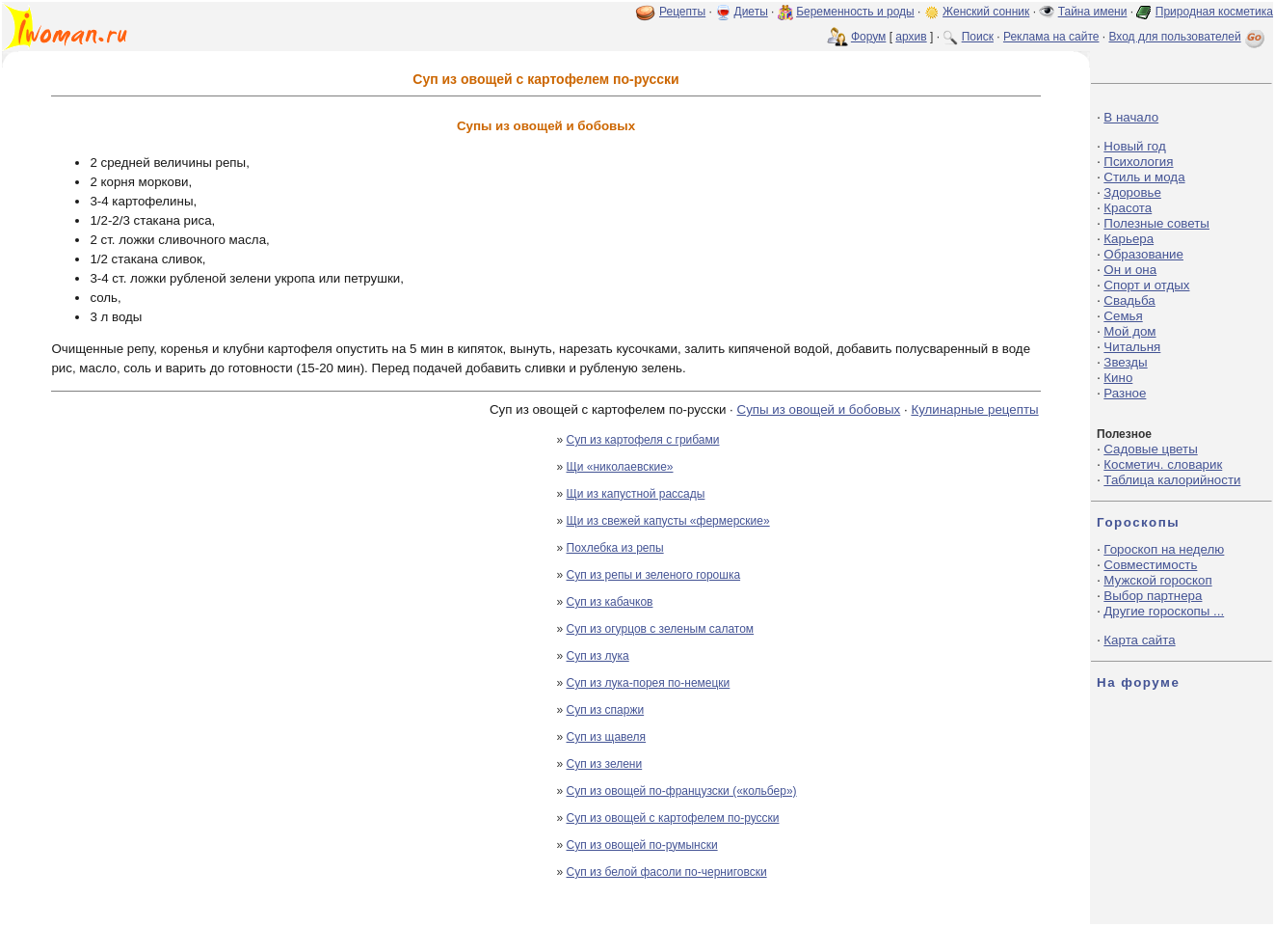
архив (910, 36)
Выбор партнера (1152, 595)
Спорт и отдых (1146, 285)
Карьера (1128, 239)
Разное (1124, 393)
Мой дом (1129, 331)
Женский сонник (986, 11)
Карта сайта (1139, 640)
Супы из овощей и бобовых (819, 409)
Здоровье (1132, 192)
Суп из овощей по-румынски (642, 845)
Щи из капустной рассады (636, 494)
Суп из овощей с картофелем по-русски (673, 818)
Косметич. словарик (1162, 464)
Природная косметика (1214, 11)
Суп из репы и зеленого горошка (654, 575)
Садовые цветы (1150, 449)
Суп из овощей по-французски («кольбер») (682, 791)
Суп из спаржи (606, 710)
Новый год (1134, 146)
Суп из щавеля (607, 737)
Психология (1138, 161)
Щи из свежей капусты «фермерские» (668, 521)
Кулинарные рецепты (974, 409)
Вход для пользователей (1188, 36)
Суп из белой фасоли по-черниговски (667, 872)
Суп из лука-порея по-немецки (648, 683)
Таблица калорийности (1171, 480)
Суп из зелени (605, 764)
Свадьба (1129, 300)
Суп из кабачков (610, 602)
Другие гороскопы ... (1163, 611)
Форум (868, 36)
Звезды (1125, 362)
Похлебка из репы (615, 548)
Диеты (751, 11)
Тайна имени (1093, 11)
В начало (1130, 117)
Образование (1143, 254)
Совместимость (1150, 565)
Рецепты (682, 11)
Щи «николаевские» (620, 467)
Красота (1127, 208)
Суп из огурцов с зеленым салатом (661, 629)
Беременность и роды (855, 11)
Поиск (978, 36)
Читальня (1131, 347)
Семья (1122, 316)
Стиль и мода (1143, 177)
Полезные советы (1156, 223)
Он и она (1129, 269)
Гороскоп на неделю (1163, 549)
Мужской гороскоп (1157, 580)
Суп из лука (598, 656)
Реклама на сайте (1051, 36)
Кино (1117, 377)
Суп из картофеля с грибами (643, 440)
